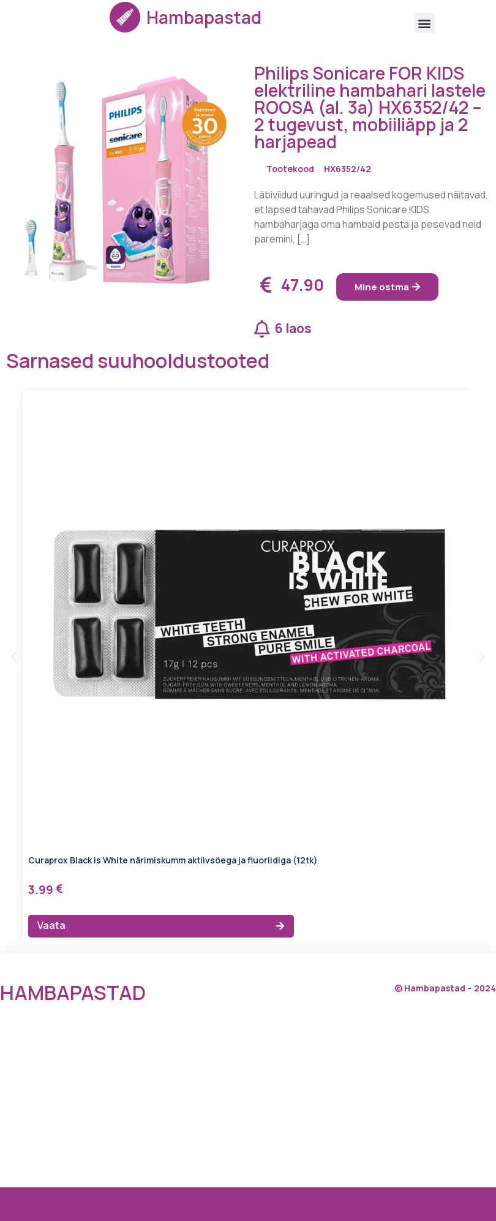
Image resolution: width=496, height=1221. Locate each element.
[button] (425, 23)
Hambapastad (203, 17)
